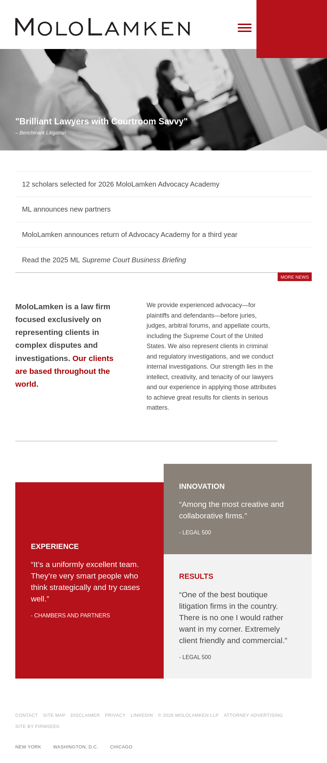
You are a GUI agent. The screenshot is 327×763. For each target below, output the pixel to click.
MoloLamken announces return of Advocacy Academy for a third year (129, 234)
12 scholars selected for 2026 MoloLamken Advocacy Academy (120, 184)
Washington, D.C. (75, 746)
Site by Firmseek (37, 726)
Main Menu (142, 8)
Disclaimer (85, 715)
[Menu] (244, 28)
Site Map (54, 715)
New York (28, 746)
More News (294, 277)
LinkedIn (142, 715)
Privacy (115, 715)
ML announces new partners (66, 209)
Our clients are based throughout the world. (64, 371)
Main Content (139, 8)
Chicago (121, 746)
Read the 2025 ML (104, 260)
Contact (26, 715)
